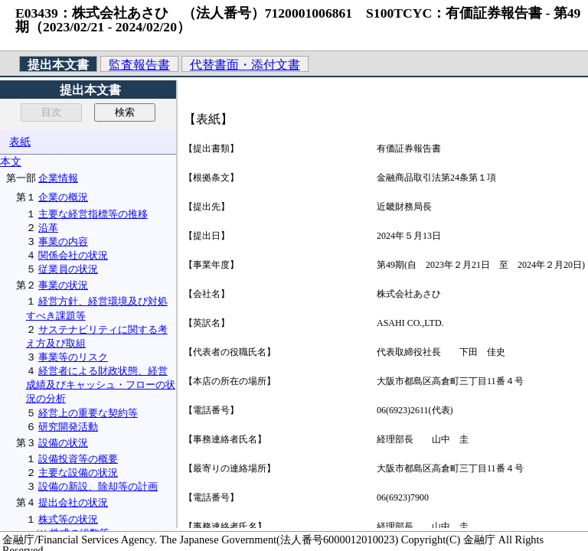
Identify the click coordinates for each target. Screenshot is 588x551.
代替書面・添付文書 (245, 64)
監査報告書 (139, 64)
